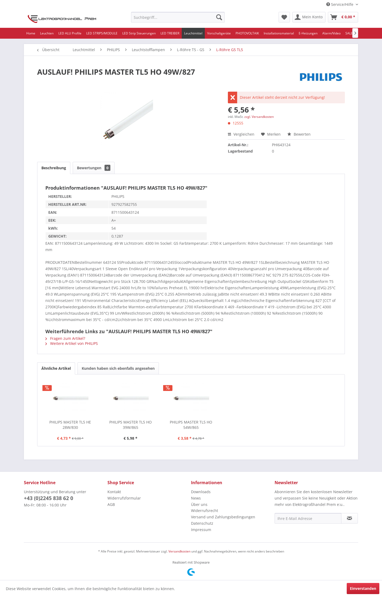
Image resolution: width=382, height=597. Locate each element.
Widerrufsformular (124, 498)
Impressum (201, 529)
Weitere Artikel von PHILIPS (71, 343)
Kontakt (114, 491)
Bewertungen (93, 168)
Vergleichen (241, 134)
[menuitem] (178, 17)
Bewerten (299, 134)
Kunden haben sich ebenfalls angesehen (118, 368)
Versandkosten (179, 551)
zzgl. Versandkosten (259, 116)
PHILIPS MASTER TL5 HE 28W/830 (70, 425)
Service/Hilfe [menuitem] (340, 4)
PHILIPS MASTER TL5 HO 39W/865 (130, 425)
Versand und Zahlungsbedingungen (223, 516)
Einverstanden (363, 588)
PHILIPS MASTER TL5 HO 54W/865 (191, 425)
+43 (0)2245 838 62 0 (48, 498)
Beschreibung (53, 167)
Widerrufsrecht (204, 510)
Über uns (199, 504)
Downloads (201, 491)
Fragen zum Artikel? (65, 338)
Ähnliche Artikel (56, 368)
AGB (111, 504)
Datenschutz (202, 523)
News (196, 498)
